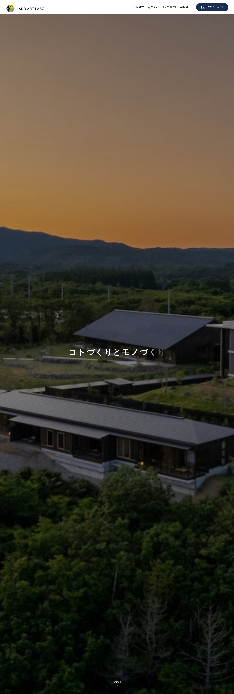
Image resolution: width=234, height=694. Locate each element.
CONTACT (215, 7)
